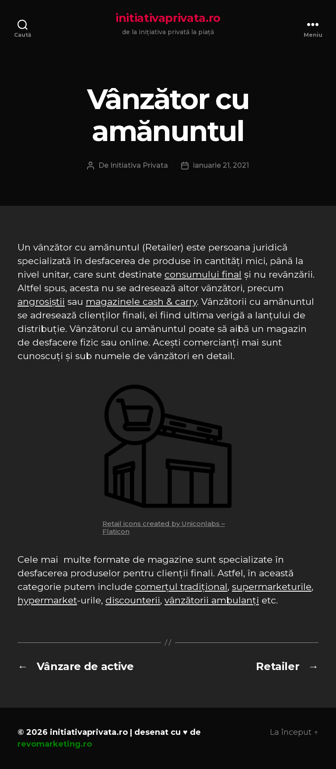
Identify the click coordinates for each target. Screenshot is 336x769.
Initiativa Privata (139, 165)
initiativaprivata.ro (168, 18)
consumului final (203, 274)
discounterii (132, 600)
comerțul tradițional (181, 586)
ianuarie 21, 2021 (221, 165)
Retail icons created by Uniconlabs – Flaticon (163, 527)
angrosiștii (41, 301)
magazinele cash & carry (141, 301)
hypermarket (47, 600)
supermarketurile (272, 586)
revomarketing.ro (55, 744)
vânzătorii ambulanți (211, 600)
